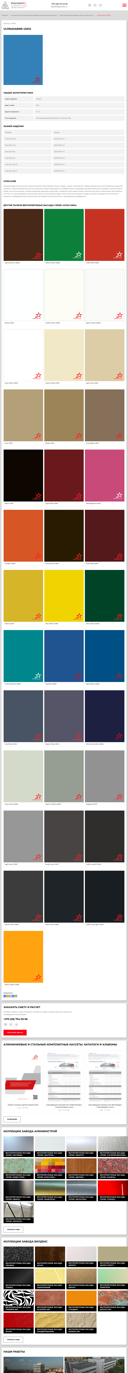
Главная (5, 15)
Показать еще (13, 1229)
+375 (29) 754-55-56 (59, 4)
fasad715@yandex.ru (59, 7)
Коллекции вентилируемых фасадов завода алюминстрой (34, 15)
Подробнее (12, 1119)
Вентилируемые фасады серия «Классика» (76, 15)
